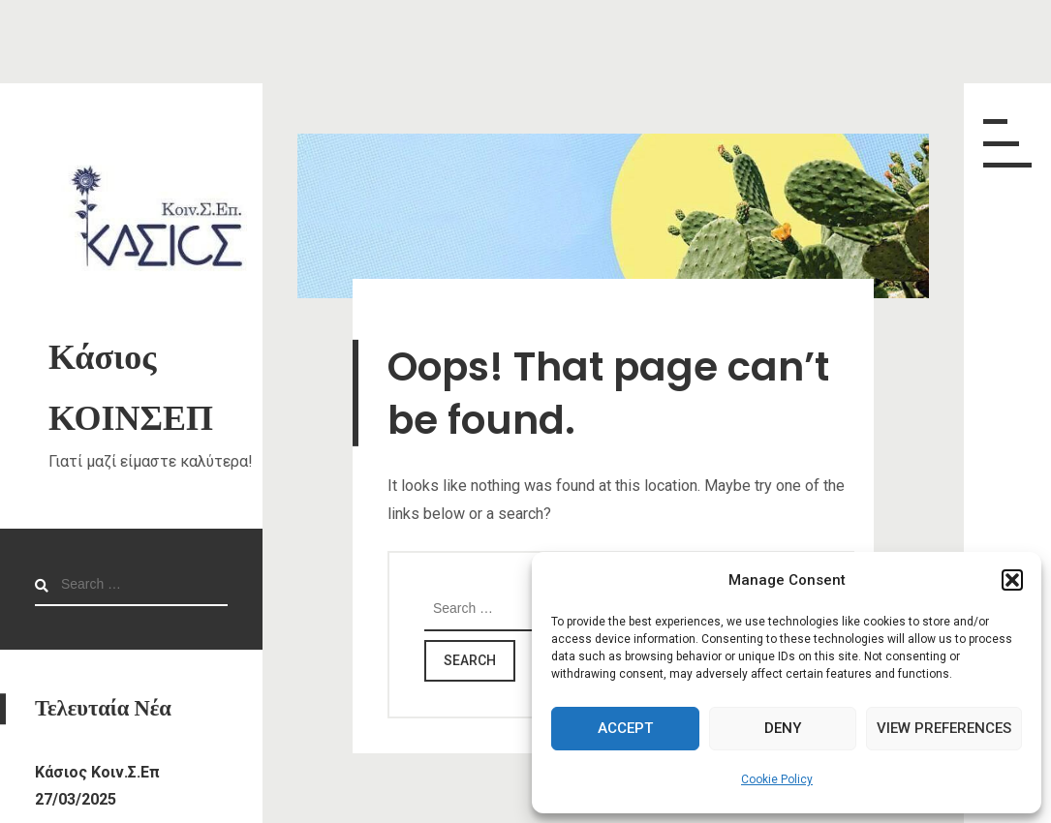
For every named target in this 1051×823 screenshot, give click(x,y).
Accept (625, 728)
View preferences (944, 728)
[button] (1012, 580)
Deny (782, 728)
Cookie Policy (777, 779)
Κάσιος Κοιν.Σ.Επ (97, 772)
